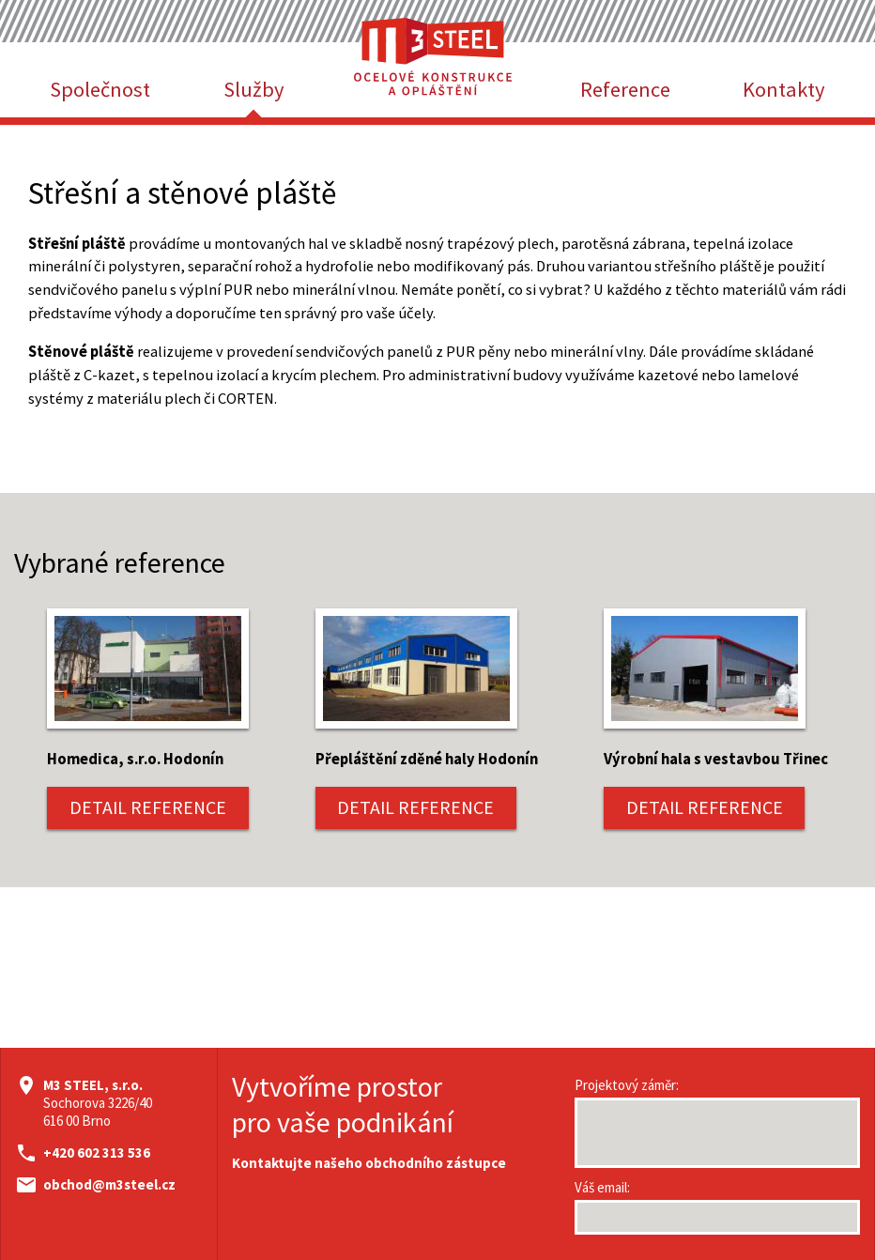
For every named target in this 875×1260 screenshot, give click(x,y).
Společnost (100, 89)
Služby (253, 89)
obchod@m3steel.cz (109, 1184)
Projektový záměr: (627, 1085)
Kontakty (784, 89)
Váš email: (602, 1187)
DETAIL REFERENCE (147, 807)
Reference (625, 89)
